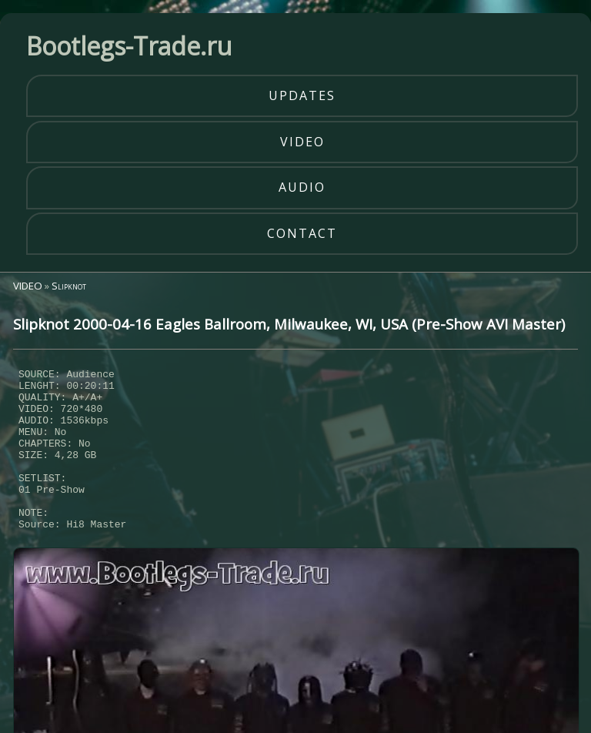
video (302, 141)
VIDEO (27, 286)
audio (302, 187)
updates (302, 95)
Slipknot (69, 286)
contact (302, 233)
